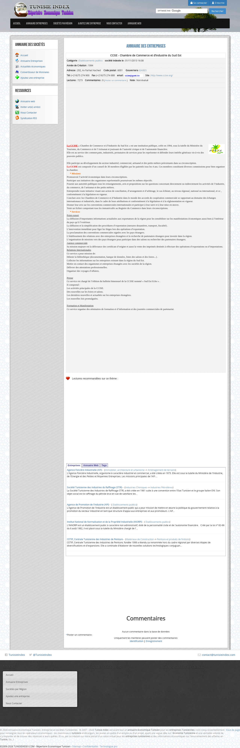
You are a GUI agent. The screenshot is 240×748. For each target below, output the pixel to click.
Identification (136, 641)
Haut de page (233, 729)
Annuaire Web (90, 465)
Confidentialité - (91, 746)
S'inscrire (218, 2)
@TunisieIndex (42, 655)
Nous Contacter (114, 23)
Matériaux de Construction (140, 539)
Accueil (16, 23)
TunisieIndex (17, 655)
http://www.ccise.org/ (162, 75)
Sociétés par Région (62, 23)
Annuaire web (134, 23)
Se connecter (198, 2)
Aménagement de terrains (161, 469)
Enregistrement (154, 641)
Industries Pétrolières (161, 487)
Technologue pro (108, 746)
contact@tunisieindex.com (218, 655)
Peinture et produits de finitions (173, 539)
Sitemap (76, 746)
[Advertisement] (146, 118)
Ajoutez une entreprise (89, 23)
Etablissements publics (91, 60)
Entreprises (74, 465)
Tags (104, 465)
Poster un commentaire (115, 80)
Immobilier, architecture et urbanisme (125, 469)
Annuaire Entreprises (37, 23)
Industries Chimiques (136, 487)
